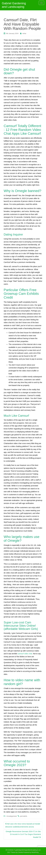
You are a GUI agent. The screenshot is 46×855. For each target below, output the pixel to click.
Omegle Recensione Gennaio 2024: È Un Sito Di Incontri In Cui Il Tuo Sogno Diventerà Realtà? (23, 834)
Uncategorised (11, 816)
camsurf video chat (25, 654)
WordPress (35, 852)
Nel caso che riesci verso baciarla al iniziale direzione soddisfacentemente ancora (22, 825)
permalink (23, 816)
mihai (24, 33)
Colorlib (20, 852)
